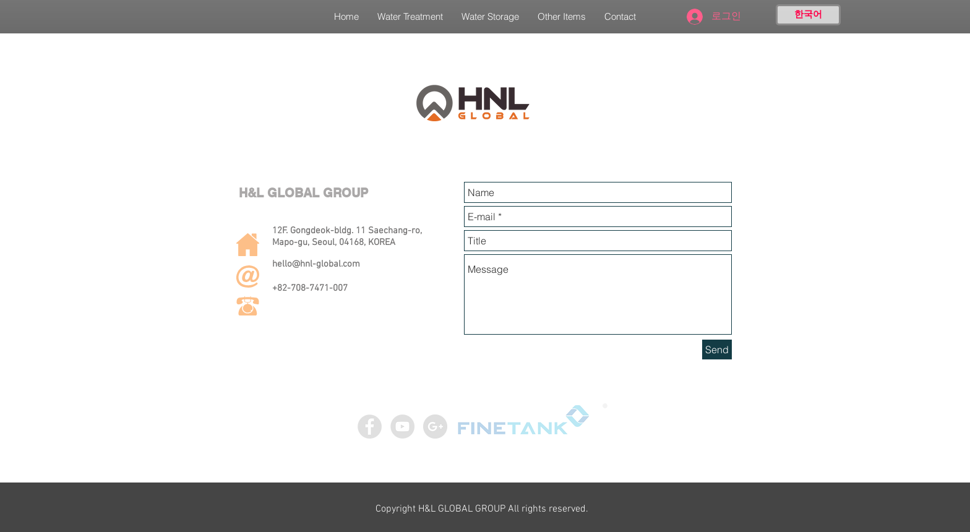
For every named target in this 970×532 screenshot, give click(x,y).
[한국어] (808, 14)
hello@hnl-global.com (316, 264)
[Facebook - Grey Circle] (370, 426)
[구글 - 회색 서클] (435, 426)
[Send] (717, 349)
